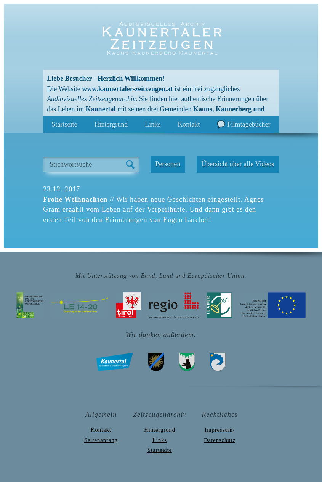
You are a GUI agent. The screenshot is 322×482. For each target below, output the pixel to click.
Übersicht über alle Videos (237, 164)
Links (152, 124)
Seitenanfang (101, 440)
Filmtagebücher (248, 124)
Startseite (64, 124)
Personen (167, 164)
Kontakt (189, 124)
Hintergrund (111, 124)
